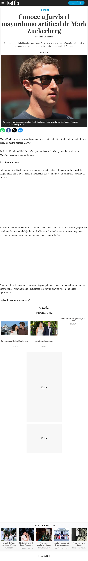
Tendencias (15, 346)
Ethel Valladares (46, 36)
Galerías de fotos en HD (26, 548)
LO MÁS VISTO (44, 556)
